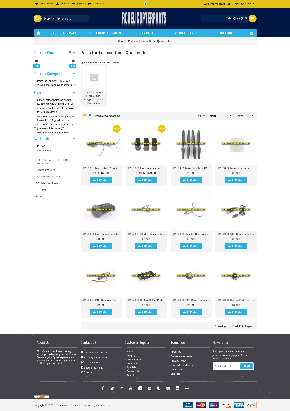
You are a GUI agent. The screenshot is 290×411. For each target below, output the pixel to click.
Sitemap (87, 372)
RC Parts (41, 189)
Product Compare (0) (107, 115)
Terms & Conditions (181, 365)
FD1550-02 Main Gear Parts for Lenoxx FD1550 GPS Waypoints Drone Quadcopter (237, 168)
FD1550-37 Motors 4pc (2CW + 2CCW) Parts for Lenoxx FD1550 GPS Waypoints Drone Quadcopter (102, 168)
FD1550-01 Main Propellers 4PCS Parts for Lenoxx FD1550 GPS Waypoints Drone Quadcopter (192, 168)
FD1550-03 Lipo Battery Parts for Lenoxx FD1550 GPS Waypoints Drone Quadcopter (102, 234)
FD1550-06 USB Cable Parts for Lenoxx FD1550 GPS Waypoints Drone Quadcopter (237, 234)
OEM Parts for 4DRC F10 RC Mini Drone (52, 162)
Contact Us (132, 371)
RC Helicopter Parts (47, 183)
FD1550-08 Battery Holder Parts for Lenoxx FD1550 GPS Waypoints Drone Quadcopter (147, 300)
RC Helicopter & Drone (48, 176)
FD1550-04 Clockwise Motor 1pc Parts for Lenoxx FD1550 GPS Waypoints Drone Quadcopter (147, 234)
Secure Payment (92, 367)
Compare (131, 363)
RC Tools (41, 196)
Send (246, 366)
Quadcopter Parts (46, 170)
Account (130, 351)
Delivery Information (94, 357)
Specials (130, 367)
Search (130, 375)
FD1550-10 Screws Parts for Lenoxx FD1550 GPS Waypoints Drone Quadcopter (237, 300)
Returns (130, 355)
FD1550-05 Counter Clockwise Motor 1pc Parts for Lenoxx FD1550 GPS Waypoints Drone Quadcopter (192, 234)
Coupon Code (91, 362)
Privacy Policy (178, 360)
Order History (133, 359)
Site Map (175, 374)
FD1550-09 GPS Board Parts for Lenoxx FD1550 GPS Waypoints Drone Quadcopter (192, 300)
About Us (175, 352)
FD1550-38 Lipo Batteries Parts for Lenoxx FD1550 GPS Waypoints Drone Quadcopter (147, 168)
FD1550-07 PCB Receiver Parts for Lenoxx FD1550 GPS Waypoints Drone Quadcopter (102, 300)
